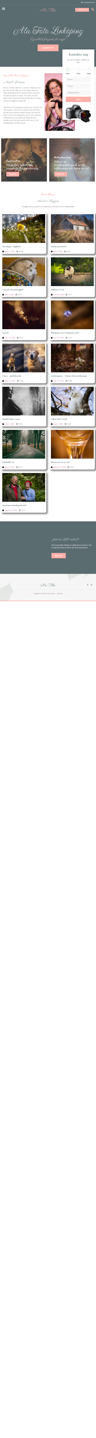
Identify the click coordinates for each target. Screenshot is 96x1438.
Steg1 (68, 108)
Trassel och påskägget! (13, 289)
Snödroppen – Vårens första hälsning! (69, 334)
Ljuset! (5, 333)
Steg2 (78, 108)
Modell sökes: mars (11, 419)
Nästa (78, 134)
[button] (3, 8)
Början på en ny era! (60, 400)
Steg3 (89, 108)
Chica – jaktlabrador (12, 376)
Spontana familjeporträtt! (14, 505)
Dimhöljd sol (8, 462)
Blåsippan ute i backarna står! (65, 295)
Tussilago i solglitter (11, 246)
